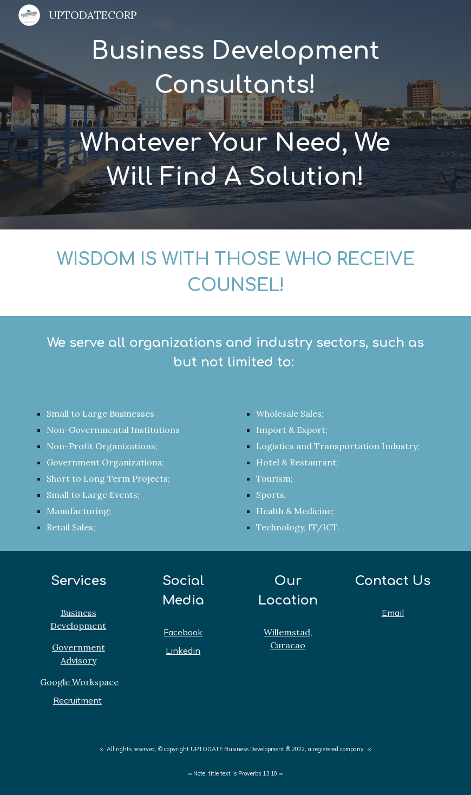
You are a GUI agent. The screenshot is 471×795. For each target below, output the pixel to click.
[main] (235, 114)
